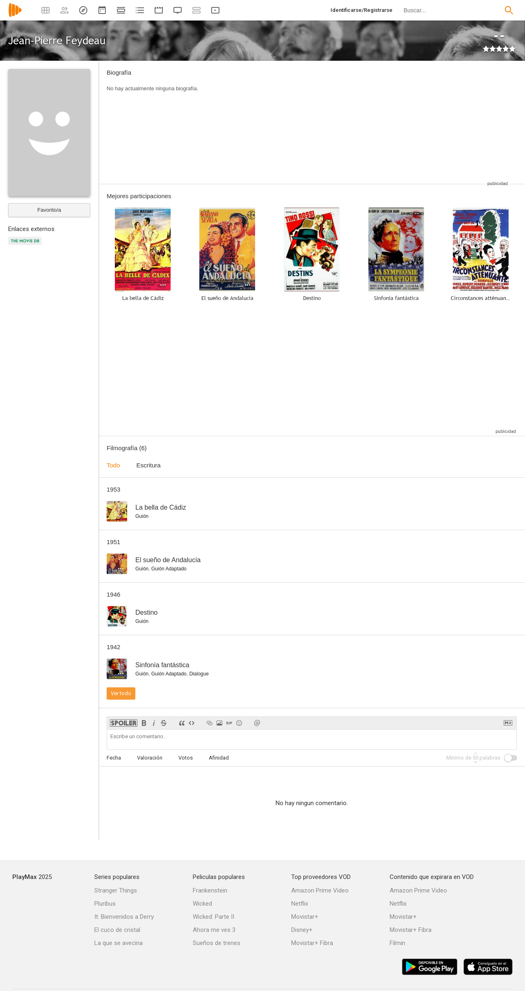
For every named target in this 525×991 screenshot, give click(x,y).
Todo (113, 465)
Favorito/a (49, 210)
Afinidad (219, 758)
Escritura (149, 465)
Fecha (114, 758)
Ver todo (121, 693)
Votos (185, 758)
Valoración (149, 758)
